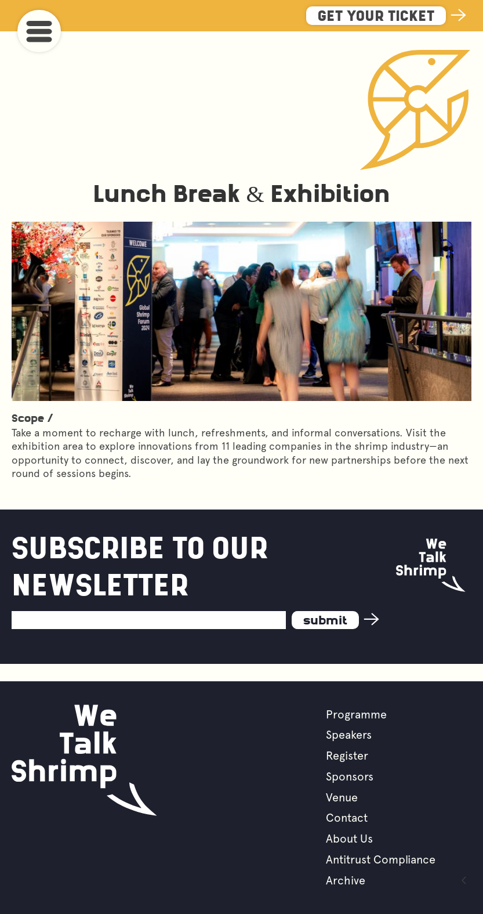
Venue (342, 797)
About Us (349, 839)
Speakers (349, 735)
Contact (347, 818)
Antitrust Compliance (380, 859)
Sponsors (349, 776)
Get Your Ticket (376, 17)
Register (347, 756)
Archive (345, 880)
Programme (356, 714)
